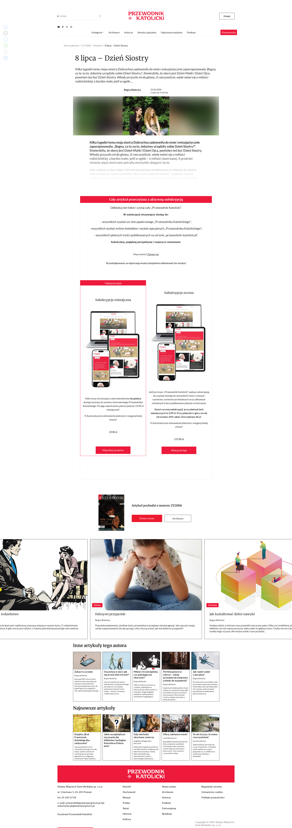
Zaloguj (227, 16)
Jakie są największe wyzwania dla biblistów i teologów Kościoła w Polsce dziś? (115, 749)
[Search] (58, 16)
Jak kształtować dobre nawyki (232, 623)
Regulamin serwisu (211, 795)
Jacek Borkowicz (170, 747)
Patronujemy (169, 817)
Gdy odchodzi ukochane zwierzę (144, 744)
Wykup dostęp (179, 459)
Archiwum (177, 527)
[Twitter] (67, 27)
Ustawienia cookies (212, 800)
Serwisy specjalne (147, 32)
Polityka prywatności (212, 806)
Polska (126, 811)
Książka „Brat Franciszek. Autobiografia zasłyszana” (82, 747)
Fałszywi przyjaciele (110, 623)
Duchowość (129, 800)
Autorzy (128, 32)
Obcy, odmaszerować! (175, 743)
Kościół (127, 795)
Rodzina (98, 45)
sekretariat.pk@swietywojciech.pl (76, 814)
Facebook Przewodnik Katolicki (75, 822)
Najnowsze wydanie (171, 32)
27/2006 (176, 514)
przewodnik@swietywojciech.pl (83, 811)
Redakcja (167, 822)
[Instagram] (71, 27)
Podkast (191, 32)
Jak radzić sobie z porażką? (201, 682)
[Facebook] (62, 27)
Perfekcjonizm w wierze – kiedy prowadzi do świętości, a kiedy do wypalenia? (175, 685)
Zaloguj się (153, 263)
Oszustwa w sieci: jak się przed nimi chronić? (116, 682)
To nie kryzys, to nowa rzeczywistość (205, 744)
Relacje (127, 806)
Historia (127, 822)
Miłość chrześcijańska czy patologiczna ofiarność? (146, 683)
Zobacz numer (147, 527)
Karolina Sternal (199, 750)
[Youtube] (58, 27)
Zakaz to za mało (83, 680)
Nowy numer (169, 795)
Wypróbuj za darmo (113, 458)
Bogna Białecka (132, 89)
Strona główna (71, 45)
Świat (126, 817)
